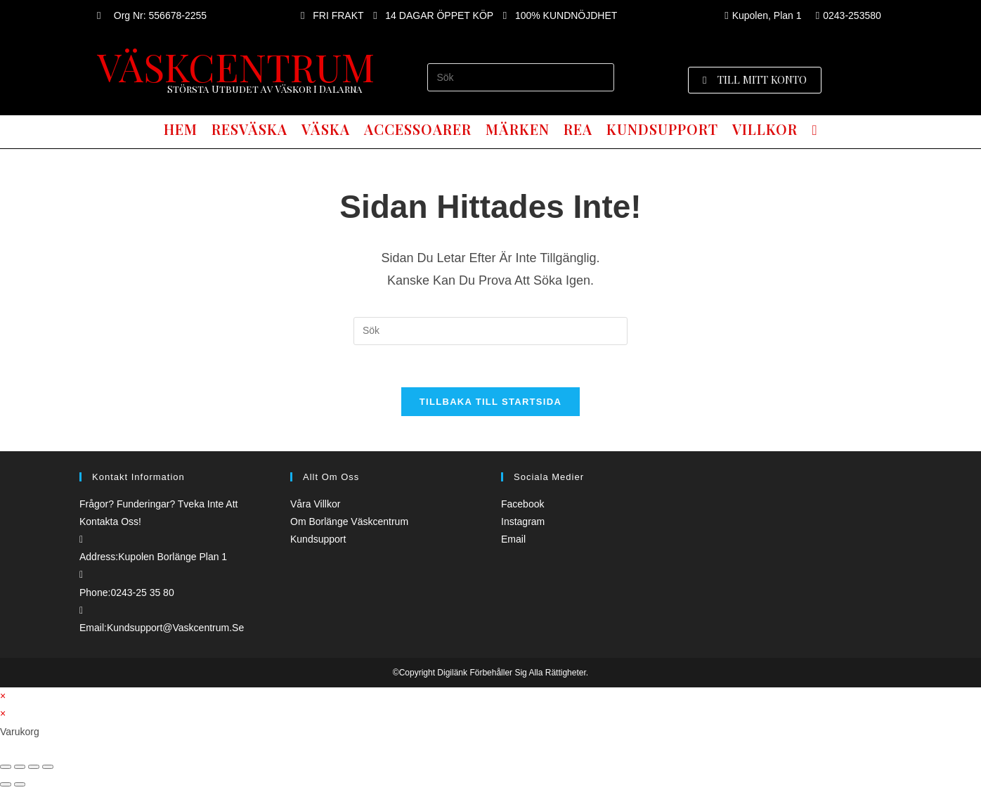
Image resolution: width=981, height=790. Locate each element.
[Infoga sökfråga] (520, 77)
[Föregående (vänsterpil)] (5, 784)
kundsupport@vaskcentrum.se (175, 627)
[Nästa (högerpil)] (19, 784)
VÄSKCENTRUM (236, 66)
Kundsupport (318, 539)
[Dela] (19, 767)
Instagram (523, 521)
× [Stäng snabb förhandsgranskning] (3, 695)
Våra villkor (315, 504)
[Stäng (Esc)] (5, 767)
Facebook (522, 504)
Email (513, 539)
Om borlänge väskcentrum (349, 521)
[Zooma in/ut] (47, 767)
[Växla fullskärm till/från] (33, 767)
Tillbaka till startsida (490, 401)
